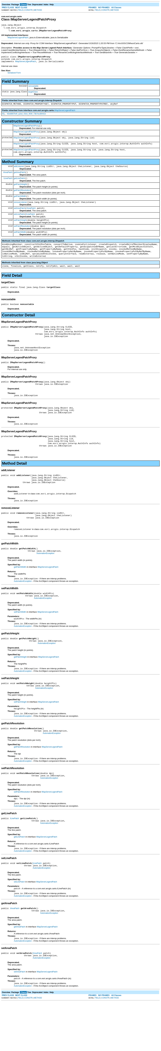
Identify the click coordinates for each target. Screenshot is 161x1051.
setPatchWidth (20, 243)
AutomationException (45, 585)
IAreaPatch (7, 179)
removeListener (20, 211)
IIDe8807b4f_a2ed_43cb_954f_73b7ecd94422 (26, 117)
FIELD (20, 10)
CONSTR (29, 10)
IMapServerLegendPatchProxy (26, 129)
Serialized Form (14, 75)
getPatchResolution (22, 198)
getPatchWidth (20, 205)
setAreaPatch (19, 218)
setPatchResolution (22, 237)
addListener (19, 172)
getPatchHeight (20, 192)
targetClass (33, 94)
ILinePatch (8, 185)
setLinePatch (19, 224)
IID (3, 117)
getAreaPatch (19, 179)
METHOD (38, 10)
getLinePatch (19, 185)
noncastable (33, 88)
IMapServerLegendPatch (18, 38)
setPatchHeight (20, 230)
